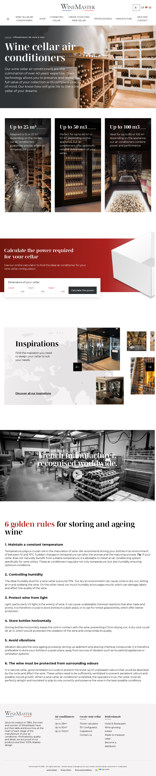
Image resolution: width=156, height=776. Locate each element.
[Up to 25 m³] (28, 165)
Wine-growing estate (112, 729)
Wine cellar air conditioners (24, 19)
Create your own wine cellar (79, 19)
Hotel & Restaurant (115, 723)
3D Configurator (88, 727)
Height (51, 288)
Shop (42, 18)
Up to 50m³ (61, 727)
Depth (31, 288)
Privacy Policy (66, 770)
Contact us (86, 735)
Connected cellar (56, 19)
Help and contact (142, 19)
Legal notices (52, 770)
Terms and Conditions (83, 770)
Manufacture (124, 18)
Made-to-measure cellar (115, 737)
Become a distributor (110, 744)
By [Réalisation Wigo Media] (102, 770)
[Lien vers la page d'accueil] (78, 9)
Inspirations (86, 731)
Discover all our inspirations (33, 393)
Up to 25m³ (61, 723)
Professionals (103, 18)
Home (8, 37)
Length (11, 288)
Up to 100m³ (62, 731)
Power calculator (89, 723)
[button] (77, 367)
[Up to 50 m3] (78, 165)
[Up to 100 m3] (128, 165)
